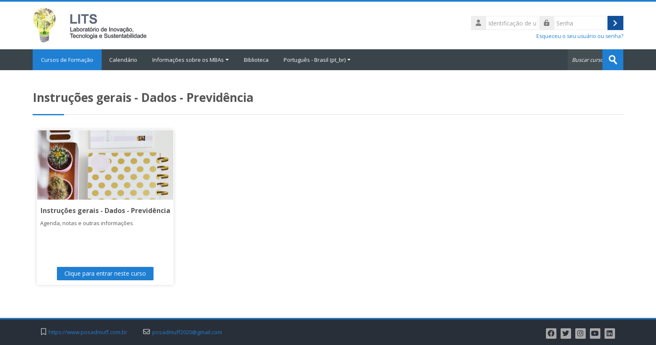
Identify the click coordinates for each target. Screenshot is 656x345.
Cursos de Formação (67, 59)
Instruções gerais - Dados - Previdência (105, 210)
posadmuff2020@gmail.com (187, 332)
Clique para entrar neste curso (105, 273)
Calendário (123, 59)
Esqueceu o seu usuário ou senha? (579, 36)
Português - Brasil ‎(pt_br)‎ (317, 59)
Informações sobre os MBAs (190, 59)
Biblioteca (256, 59)
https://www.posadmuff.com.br (88, 332)
